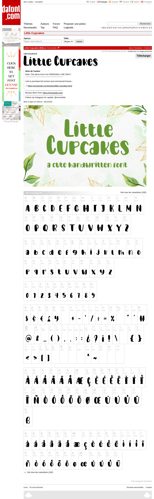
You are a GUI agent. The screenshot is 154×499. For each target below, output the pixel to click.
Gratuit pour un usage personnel (140, 51)
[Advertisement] (79, 13)
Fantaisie (138, 48)
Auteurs (44, 24)
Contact (149, 487)
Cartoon (147, 48)
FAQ (55, 27)
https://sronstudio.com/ (53, 93)
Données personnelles (135, 487)
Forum (56, 24)
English (91, 2)
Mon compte (28, 2)
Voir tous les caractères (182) (133, 192)
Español (113, 2)
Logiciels (68, 27)
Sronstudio (52, 48)
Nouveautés (30, 27)
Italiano (135, 2)
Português (146, 2)
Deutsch (124, 2)
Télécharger (144, 55)
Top (42, 27)
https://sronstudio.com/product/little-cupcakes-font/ (50, 86)
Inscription (39, 2)
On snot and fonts (36, 487)
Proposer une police (75, 24)
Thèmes (28, 24)
